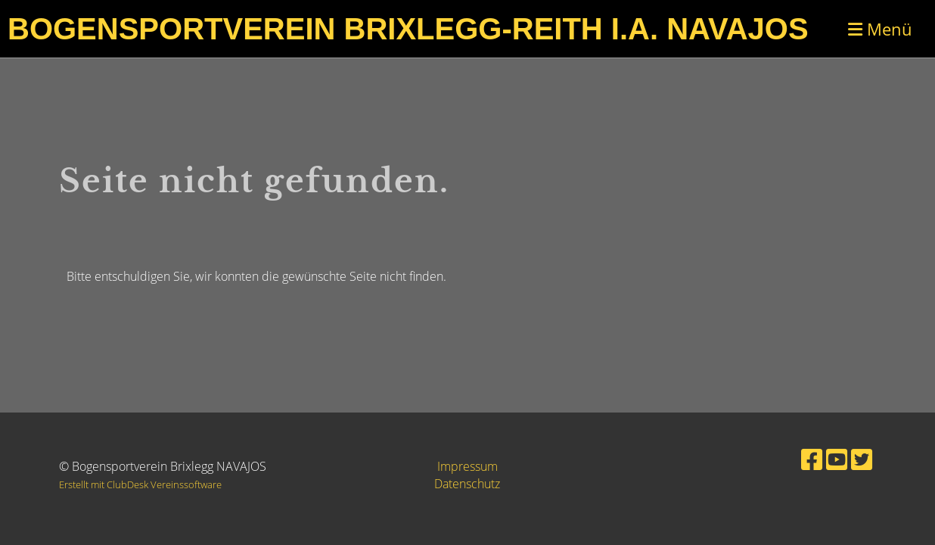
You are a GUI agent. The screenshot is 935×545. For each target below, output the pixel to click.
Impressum (467, 466)
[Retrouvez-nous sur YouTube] (836, 459)
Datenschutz (467, 483)
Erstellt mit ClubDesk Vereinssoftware (140, 484)
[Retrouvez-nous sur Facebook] (811, 459)
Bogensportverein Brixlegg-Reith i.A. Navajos (408, 28)
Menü (880, 28)
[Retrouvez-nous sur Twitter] (861, 459)
